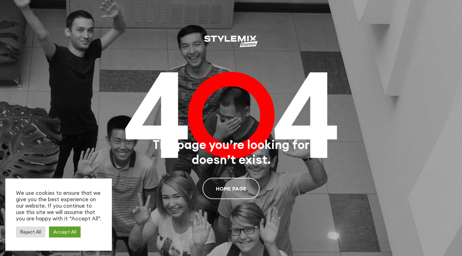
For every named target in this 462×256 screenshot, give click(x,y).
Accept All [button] (64, 232)
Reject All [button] (30, 232)
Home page (231, 189)
